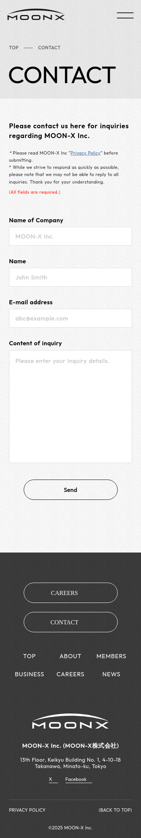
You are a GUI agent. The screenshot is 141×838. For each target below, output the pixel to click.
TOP (13, 47)
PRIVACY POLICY (27, 810)
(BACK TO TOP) (115, 810)
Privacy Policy (85, 153)
